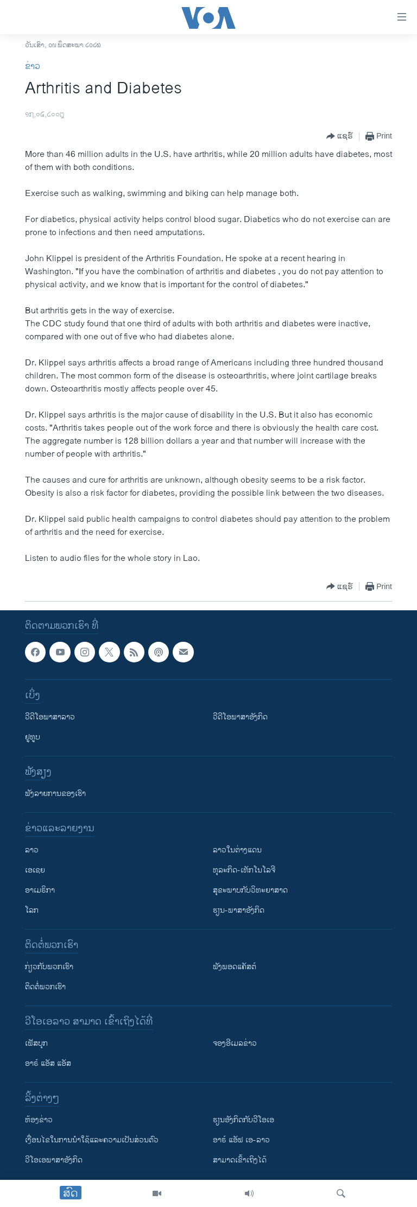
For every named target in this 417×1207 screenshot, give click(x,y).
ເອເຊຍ (35, 870)
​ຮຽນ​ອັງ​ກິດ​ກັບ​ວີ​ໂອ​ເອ (243, 1120)
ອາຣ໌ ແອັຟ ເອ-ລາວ (241, 1140)
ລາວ (32, 850)
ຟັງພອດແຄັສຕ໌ (234, 966)
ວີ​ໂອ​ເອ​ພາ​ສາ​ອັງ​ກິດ (54, 1160)
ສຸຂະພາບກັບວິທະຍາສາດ (250, 890)
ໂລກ (32, 910)
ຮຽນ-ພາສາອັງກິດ (238, 910)
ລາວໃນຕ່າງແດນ (237, 850)
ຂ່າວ (32, 66)
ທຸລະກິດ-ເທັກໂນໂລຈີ (244, 870)
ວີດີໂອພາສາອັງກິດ (240, 717)
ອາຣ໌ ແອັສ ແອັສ (48, 1063)
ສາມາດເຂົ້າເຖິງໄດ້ (240, 1160)
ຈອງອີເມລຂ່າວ (235, 1043)
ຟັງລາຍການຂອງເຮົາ (55, 793)
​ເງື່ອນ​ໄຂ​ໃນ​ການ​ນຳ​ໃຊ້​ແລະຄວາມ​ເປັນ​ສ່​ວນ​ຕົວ (92, 1140)
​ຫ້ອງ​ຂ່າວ (39, 1120)
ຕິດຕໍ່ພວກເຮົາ (45, 987)
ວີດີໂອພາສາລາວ (50, 717)
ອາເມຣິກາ (40, 890)
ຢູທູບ (32, 737)
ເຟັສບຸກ (36, 1043)
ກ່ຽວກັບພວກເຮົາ (49, 966)
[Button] (339, 136)
